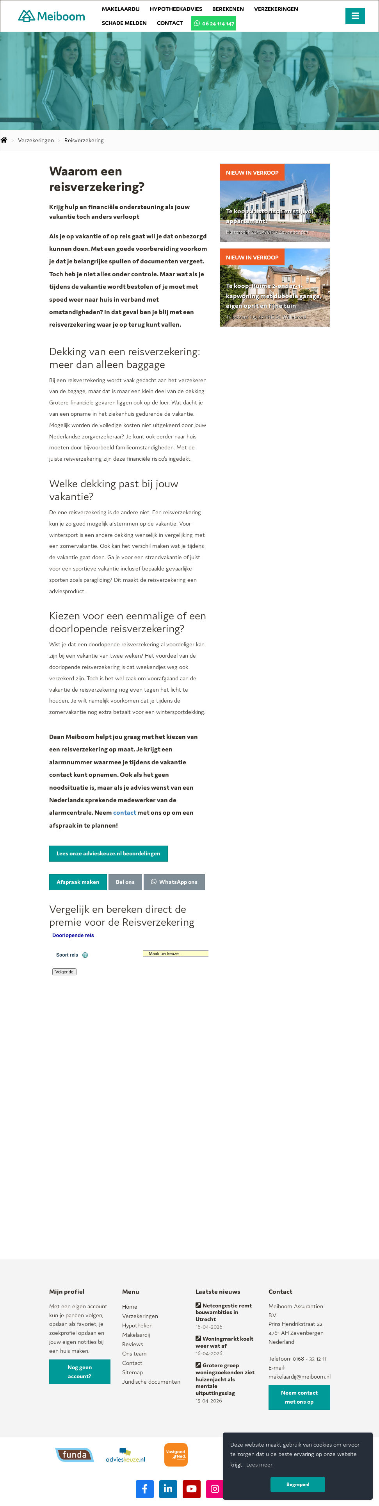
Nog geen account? (80, 1371)
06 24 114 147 (213, 23)
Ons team (134, 1353)
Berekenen (228, 9)
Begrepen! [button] (298, 1484)
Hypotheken (137, 1325)
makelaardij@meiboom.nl (300, 1376)
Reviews (132, 1344)
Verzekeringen (276, 9)
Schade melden (124, 23)
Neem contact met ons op (299, 1397)
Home (129, 1306)
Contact (170, 23)
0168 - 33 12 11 (309, 1358)
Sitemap (132, 1372)
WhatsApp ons (174, 881)
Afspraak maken (78, 881)
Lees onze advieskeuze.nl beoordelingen (108, 853)
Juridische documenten (151, 1381)
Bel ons (125, 881)
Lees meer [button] (259, 1464)
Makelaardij (121, 9)
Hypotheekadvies (176, 9)
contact (125, 812)
